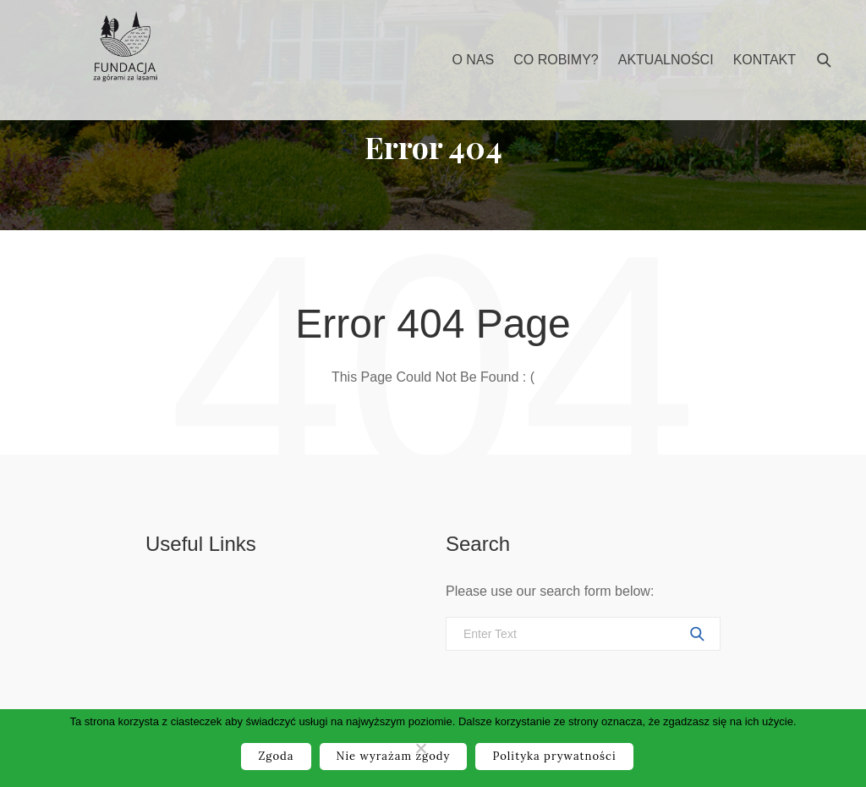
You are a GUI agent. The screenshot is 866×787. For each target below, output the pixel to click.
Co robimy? (555, 59)
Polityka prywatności (554, 756)
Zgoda (275, 756)
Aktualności (666, 59)
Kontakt (764, 59)
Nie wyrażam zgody (394, 756)
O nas (473, 59)
